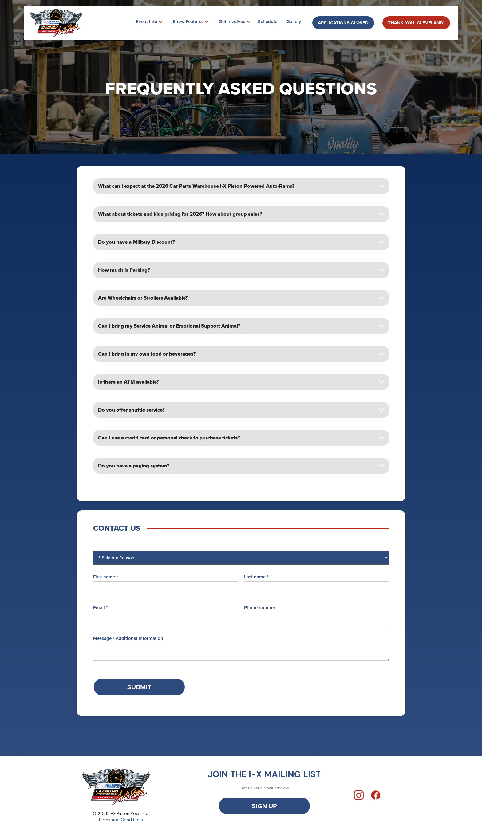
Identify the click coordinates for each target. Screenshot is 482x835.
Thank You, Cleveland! (416, 22)
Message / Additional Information (128, 638)
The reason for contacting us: (125, 546)
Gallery (293, 21)
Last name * (256, 577)
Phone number (259, 608)
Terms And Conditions (120, 819)
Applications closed (343, 22)
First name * (105, 577)
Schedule (267, 21)
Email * (100, 608)
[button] (146, 22)
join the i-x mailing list (264, 774)
